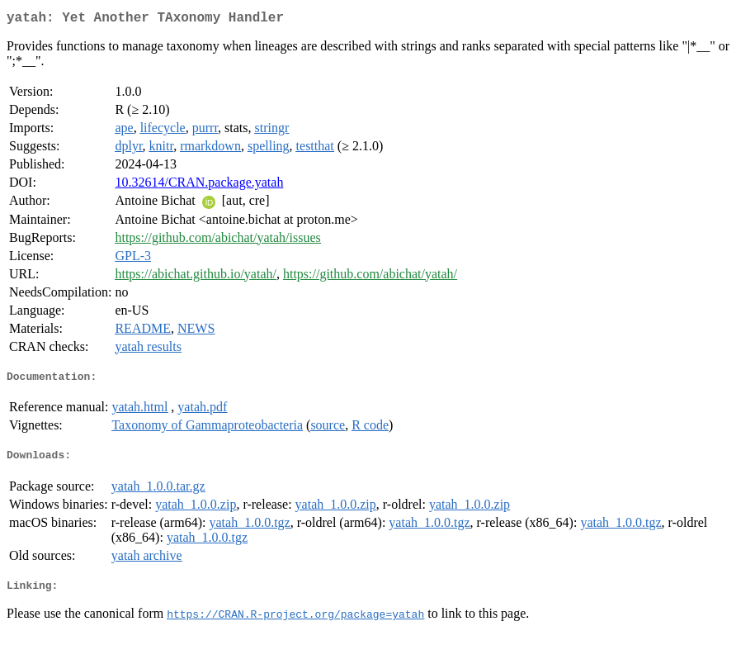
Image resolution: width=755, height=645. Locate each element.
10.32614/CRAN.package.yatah (199, 185)
